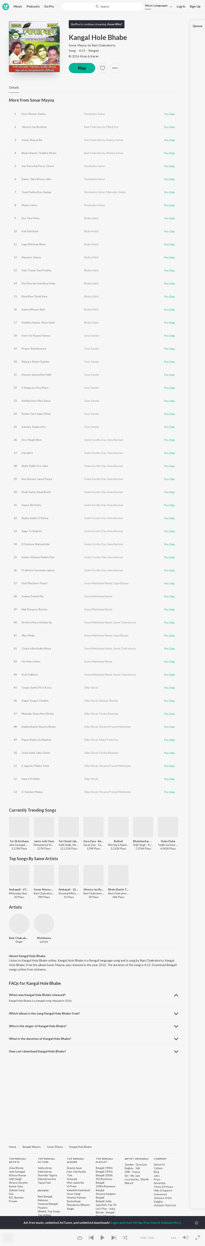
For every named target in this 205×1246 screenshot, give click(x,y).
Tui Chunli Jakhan (69, 841)
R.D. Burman (16, 1197)
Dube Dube (168, 841)
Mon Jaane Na (75, 1182)
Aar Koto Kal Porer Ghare (38, 166)
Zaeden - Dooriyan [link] (136, 1164)
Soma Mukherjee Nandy (98, 583)
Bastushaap (74, 1201)
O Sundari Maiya (32, 792)
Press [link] (157, 1179)
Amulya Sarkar (114, 140)
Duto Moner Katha (33, 114)
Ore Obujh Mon (31, 439)
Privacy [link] (168, 1186)
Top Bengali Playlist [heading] (104, 1160)
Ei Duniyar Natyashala (35, 544)
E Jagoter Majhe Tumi (35, 765)
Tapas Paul (44, 1182)
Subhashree (45, 1171)
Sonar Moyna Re (32, 140)
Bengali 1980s (104, 1168)
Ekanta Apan (74, 1168)
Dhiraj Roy (112, 127)
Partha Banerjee (108, 713)
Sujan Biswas (121, 583)
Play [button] (82, 68)
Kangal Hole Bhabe (80, 1146)
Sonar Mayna (78, 45)
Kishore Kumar (17, 1175)
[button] (157, 7)
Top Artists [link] (44, 1215)
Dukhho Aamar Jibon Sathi (38, 322)
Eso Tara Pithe (31, 218)
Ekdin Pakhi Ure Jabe (35, 466)
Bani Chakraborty (104, 45)
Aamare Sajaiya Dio (34, 426)
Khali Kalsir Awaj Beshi (36, 492)
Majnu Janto (29, 205)
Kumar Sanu (16, 1186)
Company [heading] (160, 1158)
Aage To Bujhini (32, 531)
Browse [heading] (43, 1190)
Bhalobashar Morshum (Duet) (143, 841)
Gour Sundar (91, 335)
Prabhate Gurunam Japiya (38, 570)
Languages (156, 5)
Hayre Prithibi (31, 778)
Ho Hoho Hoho (31, 661)
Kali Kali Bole (30, 231)
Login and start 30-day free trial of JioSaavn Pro (146, 1222)
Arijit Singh (15, 1179)
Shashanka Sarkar (94, 114)
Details (14, 87)
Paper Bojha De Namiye (36, 739)
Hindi (148, 9)
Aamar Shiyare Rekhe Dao (38, 557)
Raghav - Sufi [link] (132, 1168)
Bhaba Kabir (91, 218)
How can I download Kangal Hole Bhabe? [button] (37, 1051)
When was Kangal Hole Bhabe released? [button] (37, 995)
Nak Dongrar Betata (34, 609)
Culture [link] (158, 1168)
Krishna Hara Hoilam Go (37, 622)
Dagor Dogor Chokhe (35, 700)
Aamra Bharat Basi (33, 309)
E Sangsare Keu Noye (35, 387)
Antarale (72, 1179)
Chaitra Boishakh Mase (36, 648)
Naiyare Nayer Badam (35, 361)
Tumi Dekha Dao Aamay (36, 192)
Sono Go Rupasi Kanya (36, 335)
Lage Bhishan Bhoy (34, 244)
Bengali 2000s (104, 1175)
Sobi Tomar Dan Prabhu (36, 270)
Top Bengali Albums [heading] (75, 1160)
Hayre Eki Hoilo (31, 505)
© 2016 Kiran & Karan (84, 56)
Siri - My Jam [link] (132, 1175)
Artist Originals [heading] (137, 1158)
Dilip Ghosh (91, 687)
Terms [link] (157, 1186)
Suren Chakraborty (124, 622)
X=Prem (71, 1186)
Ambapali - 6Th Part (19, 889)
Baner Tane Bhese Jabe (36, 179)
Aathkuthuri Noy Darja (36, 400)
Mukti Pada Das (108, 739)
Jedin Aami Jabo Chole (36, 752)
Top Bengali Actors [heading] (46, 1160)
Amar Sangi (73, 1193)
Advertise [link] (159, 1183)
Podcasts (33, 6)
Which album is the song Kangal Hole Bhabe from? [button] (44, 1013)
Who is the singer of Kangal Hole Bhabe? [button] (38, 1026)
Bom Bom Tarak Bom (34, 296)
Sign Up (195, 6)
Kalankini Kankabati (78, 1190)
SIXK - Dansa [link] (132, 1171)
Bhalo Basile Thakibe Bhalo (39, 153)
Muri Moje (28, 635)
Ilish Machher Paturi (35, 583)
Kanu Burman (115, 439)
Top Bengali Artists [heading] (17, 1160)
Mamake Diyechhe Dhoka (38, 713)
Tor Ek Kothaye (19, 841)
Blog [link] (156, 1171)
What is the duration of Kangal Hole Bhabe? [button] (40, 1038)
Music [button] (18, 6)
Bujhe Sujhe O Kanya (35, 518)
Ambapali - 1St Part (69, 889)
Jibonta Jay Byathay (34, 127)
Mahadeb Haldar (116, 192)
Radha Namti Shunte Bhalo (39, 726)
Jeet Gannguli (17, 1171)
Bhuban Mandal (108, 700)
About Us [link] (159, 1164)
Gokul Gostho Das (95, 439)
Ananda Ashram (76, 1197)
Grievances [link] (160, 1194)
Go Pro (49, 6)
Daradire (27, 453)
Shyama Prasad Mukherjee (115, 726)
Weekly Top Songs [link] (49, 1211)
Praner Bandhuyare (34, 348)
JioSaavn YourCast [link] (165, 1205)
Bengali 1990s (104, 1171)
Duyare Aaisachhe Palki (36, 374)
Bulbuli (118, 841)
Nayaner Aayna (31, 257)
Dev (11, 1193)
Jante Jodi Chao (44, 841)
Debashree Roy (47, 1179)
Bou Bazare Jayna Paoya (37, 479)
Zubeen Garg (16, 1190)
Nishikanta (44, 938)
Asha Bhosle (16, 1168)
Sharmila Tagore (47, 1175)
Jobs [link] (156, 1175)
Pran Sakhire (30, 674)
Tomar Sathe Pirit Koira (37, 687)
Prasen (13, 1201)
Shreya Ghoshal (18, 1182)
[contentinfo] (93, 1193)
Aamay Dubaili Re (33, 596)
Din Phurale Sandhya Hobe (39, 283)
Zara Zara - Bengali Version (93, 841)
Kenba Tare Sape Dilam (36, 413)
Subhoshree (45, 1168)
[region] (93, 1146)
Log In (181, 6)
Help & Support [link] (163, 1190)
